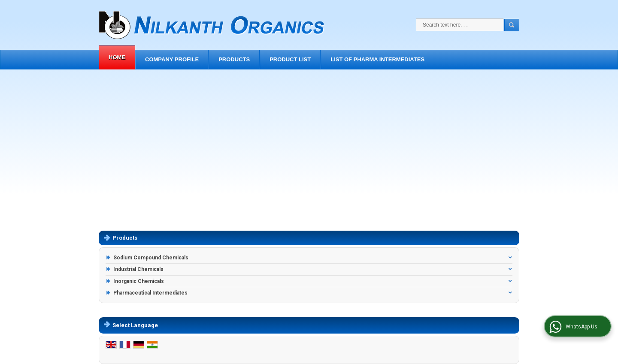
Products (234, 59)
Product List (290, 59)
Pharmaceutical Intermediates (150, 293)
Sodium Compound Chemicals (150, 258)
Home (117, 57)
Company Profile (172, 59)
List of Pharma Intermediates (377, 59)
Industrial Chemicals (138, 269)
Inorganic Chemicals (138, 281)
